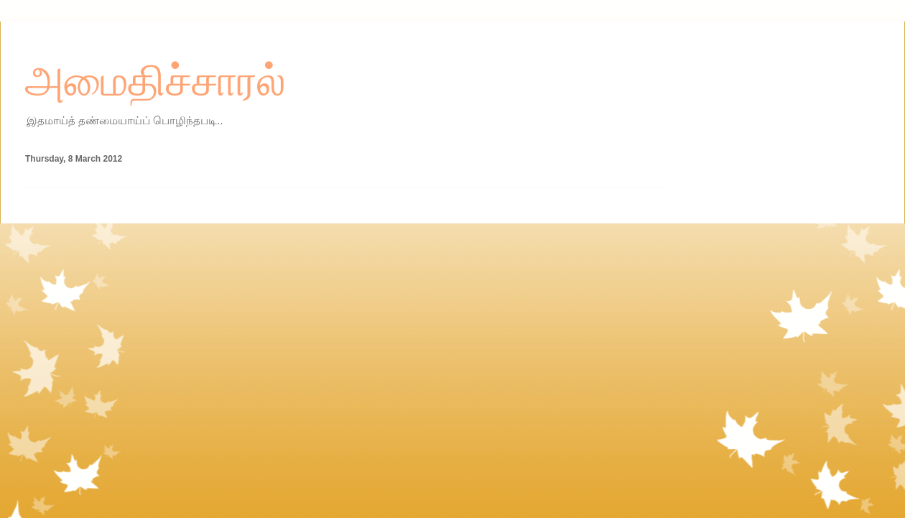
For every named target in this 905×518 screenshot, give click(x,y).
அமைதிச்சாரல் (155, 81)
